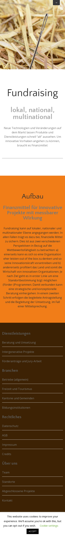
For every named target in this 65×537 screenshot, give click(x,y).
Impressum (9, 445)
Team (5, 472)
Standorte (8, 482)
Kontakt (7, 500)
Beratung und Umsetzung (19, 342)
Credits (6, 454)
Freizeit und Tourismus (17, 389)
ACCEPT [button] (33, 531)
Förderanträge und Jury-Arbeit (22, 361)
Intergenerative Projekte (18, 352)
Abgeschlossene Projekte (18, 491)
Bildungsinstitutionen (16, 408)
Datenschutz (10, 426)
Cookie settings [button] (49, 525)
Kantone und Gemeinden (18, 398)
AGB (5, 435)
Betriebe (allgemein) (15, 379)
